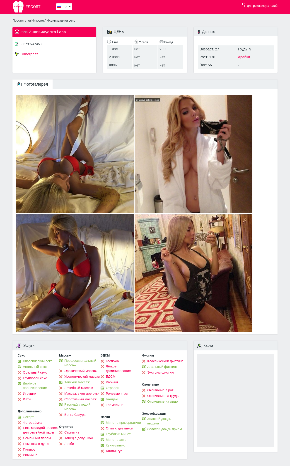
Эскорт (28, 417)
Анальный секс (35, 367)
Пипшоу (29, 449)
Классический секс (37, 361)
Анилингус (114, 451)
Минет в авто (116, 440)
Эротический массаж (80, 371)
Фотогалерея (32, 84)
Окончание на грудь (163, 396)
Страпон (112, 388)
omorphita (27, 54)
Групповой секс (35, 378)
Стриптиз (71, 432)
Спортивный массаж (80, 399)
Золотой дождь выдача (159, 421)
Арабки (244, 57)
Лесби (69, 444)
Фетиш (28, 399)
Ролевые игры (117, 394)
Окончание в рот (160, 390)
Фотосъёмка (32, 423)
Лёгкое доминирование (118, 368)
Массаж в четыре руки (81, 394)
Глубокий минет (118, 434)
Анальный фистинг (162, 367)
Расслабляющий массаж (77, 406)
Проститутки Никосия (28, 20)
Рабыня (112, 382)
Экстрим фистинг (160, 372)
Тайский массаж (77, 382)
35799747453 (31, 44)
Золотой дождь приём (164, 429)
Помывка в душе (36, 444)
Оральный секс (35, 372)
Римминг (30, 455)
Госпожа (112, 361)
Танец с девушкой (78, 438)
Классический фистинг (165, 361)
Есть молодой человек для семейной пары (40, 430)
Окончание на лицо (162, 401)
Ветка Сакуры (75, 415)
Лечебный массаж (78, 388)
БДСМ (111, 376)
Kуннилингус (116, 445)
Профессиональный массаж (80, 363)
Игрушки (29, 394)
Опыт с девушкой (119, 428)
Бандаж (112, 399)
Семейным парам (37, 438)
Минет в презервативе (123, 423)
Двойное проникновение (35, 385)
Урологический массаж (82, 376)
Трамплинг (114, 405)
